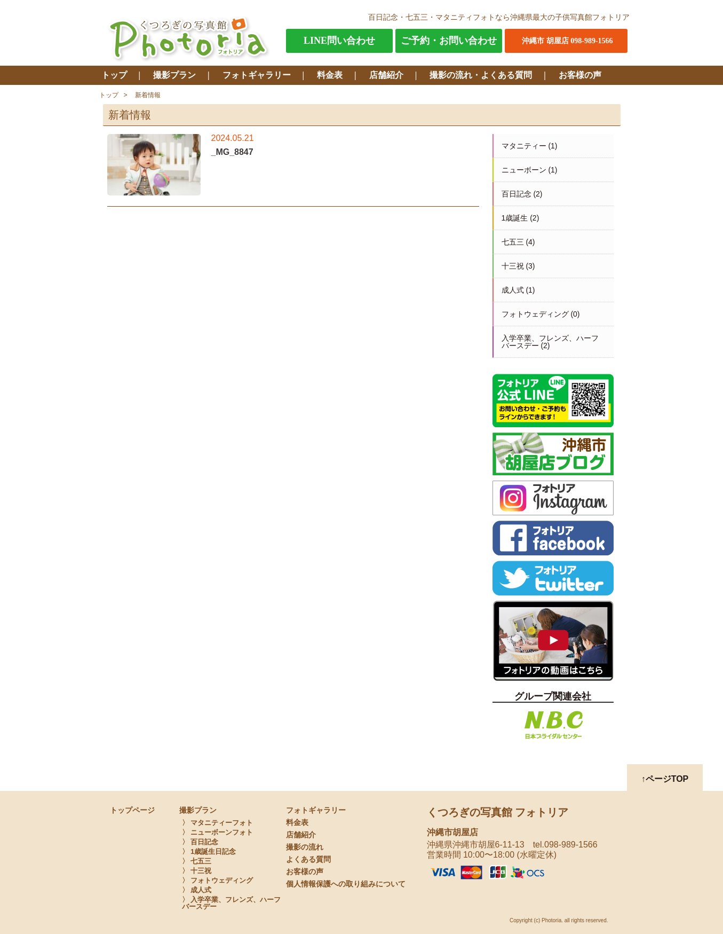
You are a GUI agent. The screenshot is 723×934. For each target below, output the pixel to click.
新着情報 (148, 95)
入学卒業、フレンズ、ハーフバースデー (550, 342)
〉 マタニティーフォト (217, 823)
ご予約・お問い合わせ (449, 40)
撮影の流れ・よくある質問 (481, 75)
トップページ (132, 810)
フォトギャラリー (257, 75)
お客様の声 (580, 75)
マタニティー (524, 146)
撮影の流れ (304, 847)
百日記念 (516, 194)
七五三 (513, 242)
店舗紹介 (386, 75)
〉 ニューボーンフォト (217, 832)
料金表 (330, 75)
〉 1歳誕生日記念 (209, 851)
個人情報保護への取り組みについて (346, 884)
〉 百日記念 (200, 842)
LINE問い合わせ (339, 40)
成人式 (513, 290)
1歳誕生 (515, 218)
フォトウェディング (535, 314)
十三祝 (513, 266)
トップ (114, 75)
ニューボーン (524, 170)
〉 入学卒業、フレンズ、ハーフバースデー (231, 903)
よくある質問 (308, 859)
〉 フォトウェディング (217, 880)
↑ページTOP (665, 778)
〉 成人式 (197, 890)
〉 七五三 (197, 861)
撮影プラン (174, 75)
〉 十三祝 (197, 871)
